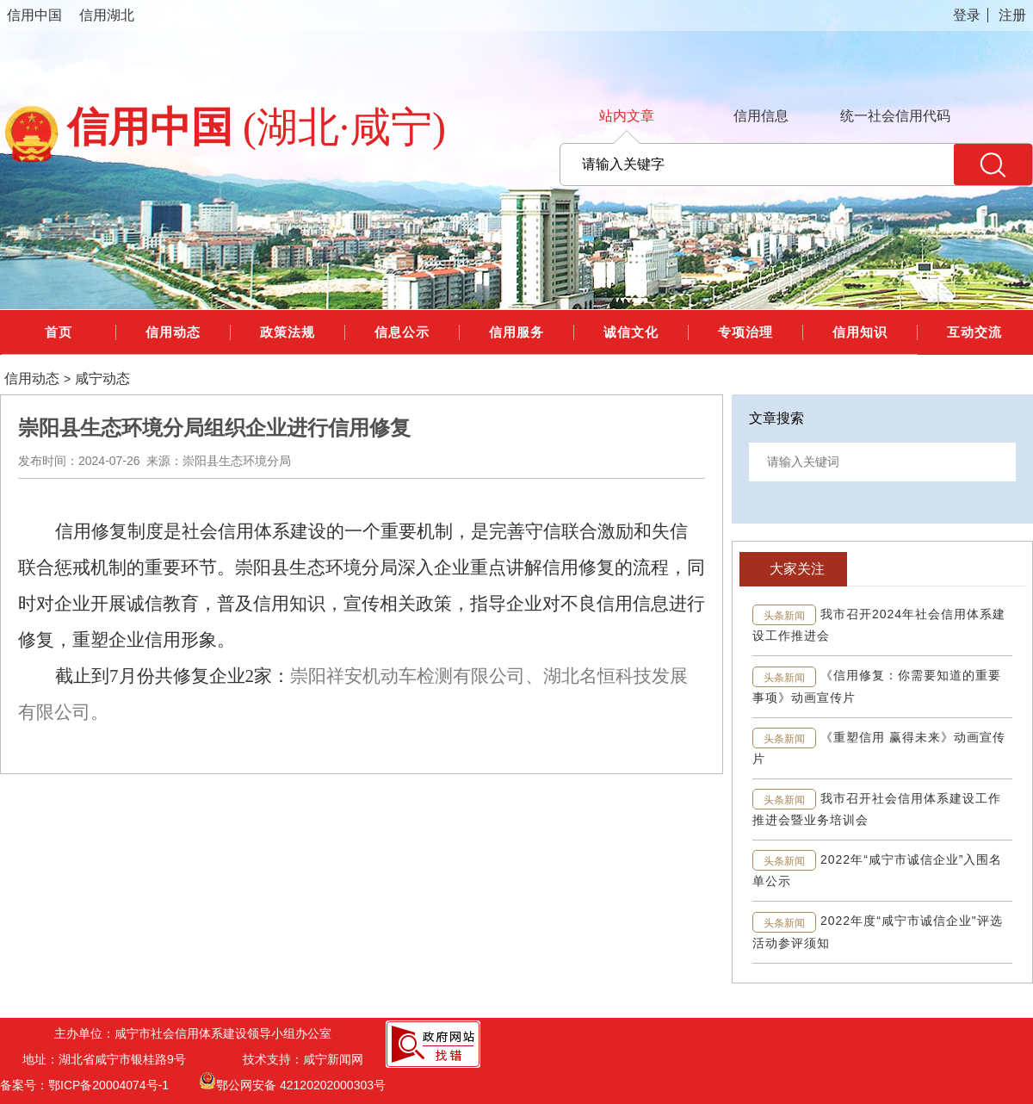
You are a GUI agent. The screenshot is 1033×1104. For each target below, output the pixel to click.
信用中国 (34, 15)
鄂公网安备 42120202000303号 (292, 1080)
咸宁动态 (102, 379)
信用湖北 (106, 15)
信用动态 (173, 332)
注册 (1012, 15)
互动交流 (974, 332)
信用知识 (860, 332)
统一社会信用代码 (895, 116)
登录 (966, 15)
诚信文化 (631, 332)
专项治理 (745, 332)
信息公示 (402, 332)
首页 (58, 332)
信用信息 (761, 116)
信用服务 (516, 332)
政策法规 (287, 332)
